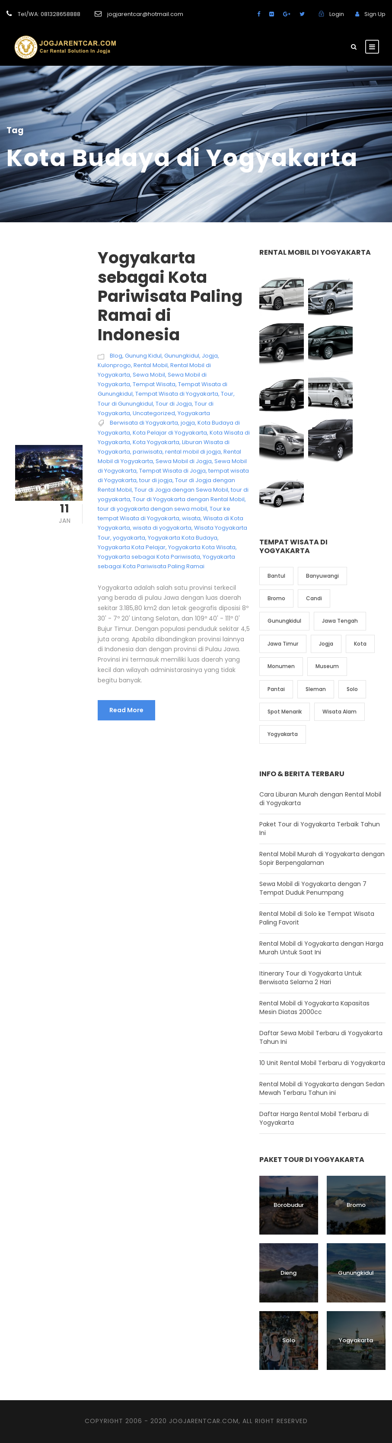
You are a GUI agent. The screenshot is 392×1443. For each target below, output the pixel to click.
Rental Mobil (151, 365)
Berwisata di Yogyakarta (144, 423)
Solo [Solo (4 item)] (352, 689)
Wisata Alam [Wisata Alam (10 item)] (339, 711)
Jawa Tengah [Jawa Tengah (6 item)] (340, 620)
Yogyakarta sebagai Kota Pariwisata (149, 557)
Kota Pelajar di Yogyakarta (170, 433)
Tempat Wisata (154, 384)
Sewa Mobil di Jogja (184, 461)
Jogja (210, 356)
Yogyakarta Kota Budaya (182, 538)
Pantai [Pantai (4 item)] (276, 689)
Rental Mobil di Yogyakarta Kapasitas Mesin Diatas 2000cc (314, 1007)
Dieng (288, 1273)
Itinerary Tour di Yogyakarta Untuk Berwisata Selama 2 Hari (310, 977)
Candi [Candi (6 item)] (314, 598)
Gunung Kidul (143, 356)
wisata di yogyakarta (162, 528)
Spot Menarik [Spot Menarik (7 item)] (285, 711)
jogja (188, 423)
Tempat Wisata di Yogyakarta (176, 394)
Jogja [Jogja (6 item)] (326, 643)
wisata (191, 518)
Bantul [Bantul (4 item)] (276, 575)
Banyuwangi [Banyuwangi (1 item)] (322, 575)
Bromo (356, 1205)
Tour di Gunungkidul (125, 404)
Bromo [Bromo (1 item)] (276, 598)
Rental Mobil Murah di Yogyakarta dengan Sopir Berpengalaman (322, 858)
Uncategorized (154, 413)
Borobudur (289, 1205)
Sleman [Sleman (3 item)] (316, 689)
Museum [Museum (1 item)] (327, 666)
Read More (126, 710)
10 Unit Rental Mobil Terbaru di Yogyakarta (322, 1063)
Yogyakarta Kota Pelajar (132, 547)
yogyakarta (129, 538)
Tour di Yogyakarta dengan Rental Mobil (189, 499)
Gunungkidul (181, 356)
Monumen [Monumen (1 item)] (281, 666)
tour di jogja (155, 480)
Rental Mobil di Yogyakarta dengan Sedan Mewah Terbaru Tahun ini (322, 1088)
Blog (116, 356)
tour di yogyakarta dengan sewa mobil (152, 509)
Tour (227, 394)
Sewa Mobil (149, 375)
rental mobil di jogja (193, 452)
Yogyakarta (194, 413)
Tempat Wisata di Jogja (172, 471)
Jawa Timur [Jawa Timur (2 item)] (283, 643)
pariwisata (148, 452)
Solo (288, 1340)
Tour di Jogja (174, 404)
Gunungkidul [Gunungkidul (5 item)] (284, 620)
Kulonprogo (114, 365)
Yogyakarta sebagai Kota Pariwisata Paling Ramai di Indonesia (170, 296)
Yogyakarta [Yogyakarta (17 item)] (283, 734)
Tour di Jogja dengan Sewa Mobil (181, 490)
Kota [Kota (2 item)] (360, 643)
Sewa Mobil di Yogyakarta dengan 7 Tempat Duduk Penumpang (313, 888)
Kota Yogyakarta (156, 442)
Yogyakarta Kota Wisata (202, 547)
